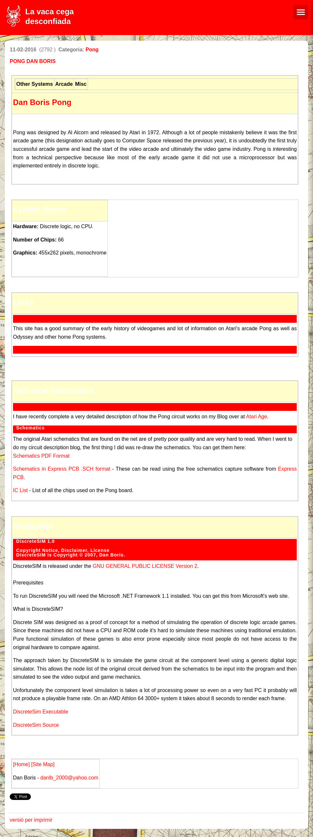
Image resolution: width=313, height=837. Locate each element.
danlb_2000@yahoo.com (68, 777)
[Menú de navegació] (301, 12)
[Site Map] (43, 764)
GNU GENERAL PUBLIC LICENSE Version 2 (145, 566)
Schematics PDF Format (41, 456)
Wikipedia (29, 348)
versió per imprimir (31, 820)
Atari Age (256, 416)
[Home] (22, 764)
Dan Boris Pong (42, 102)
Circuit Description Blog (46, 405)
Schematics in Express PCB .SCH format (61, 469)
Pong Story (31, 317)
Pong (92, 49)
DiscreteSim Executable (40, 711)
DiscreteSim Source (36, 725)
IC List (21, 490)
